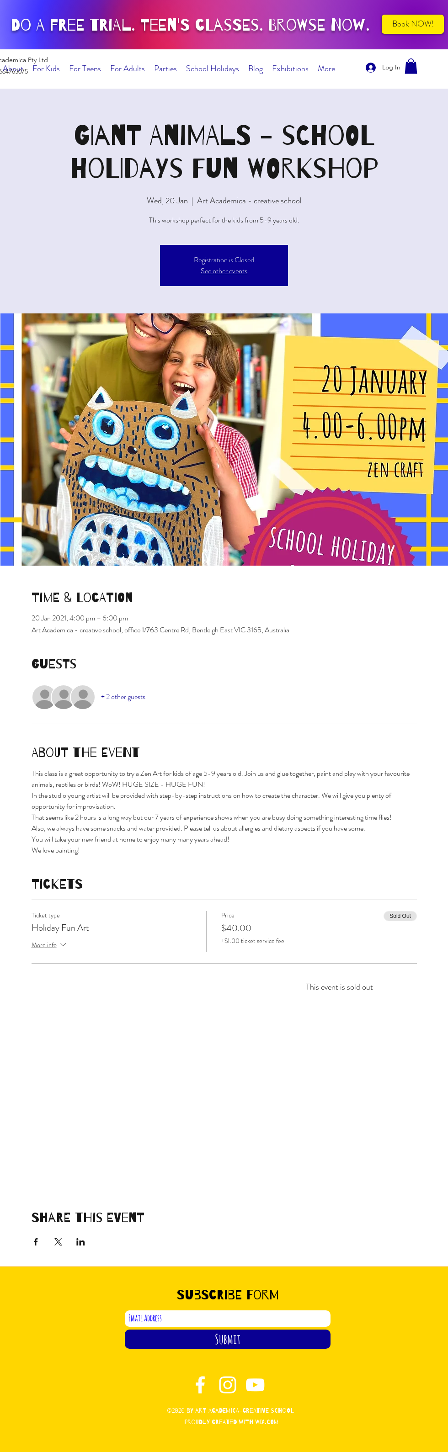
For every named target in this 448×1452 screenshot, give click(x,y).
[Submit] (228, 1339)
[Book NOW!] (413, 24)
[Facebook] (200, 1384)
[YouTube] (255, 1384)
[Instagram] (227, 1384)
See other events (224, 270)
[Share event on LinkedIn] (80, 1241)
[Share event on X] (58, 1241)
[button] (411, 66)
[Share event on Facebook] (36, 1241)
